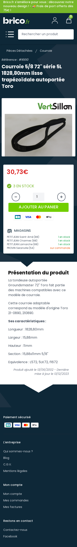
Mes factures (12, 507)
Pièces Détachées (19, 51)
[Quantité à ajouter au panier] (38, 197)
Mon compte (12, 494)
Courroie (46, 51)
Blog (6, 458)
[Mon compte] (55, 20)
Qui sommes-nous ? (18, 451)
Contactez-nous (15, 530)
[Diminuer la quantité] (16, 197)
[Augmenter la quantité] (61, 197)
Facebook (10, 536)
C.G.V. (7, 464)
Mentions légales (15, 471)
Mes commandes (16, 500)
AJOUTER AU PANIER (38, 207)
